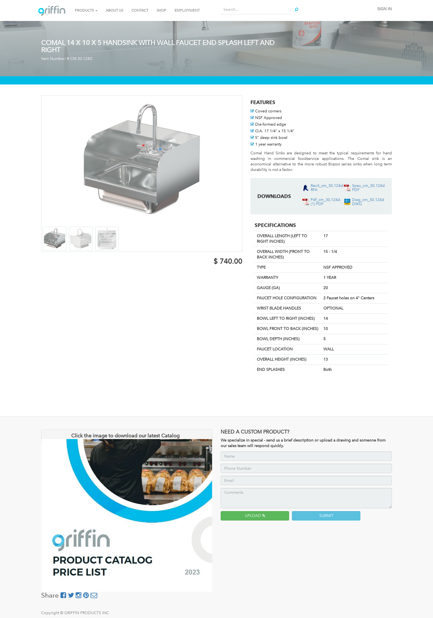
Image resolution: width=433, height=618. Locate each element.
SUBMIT (326, 515)
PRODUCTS (86, 10)
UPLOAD (255, 515)
